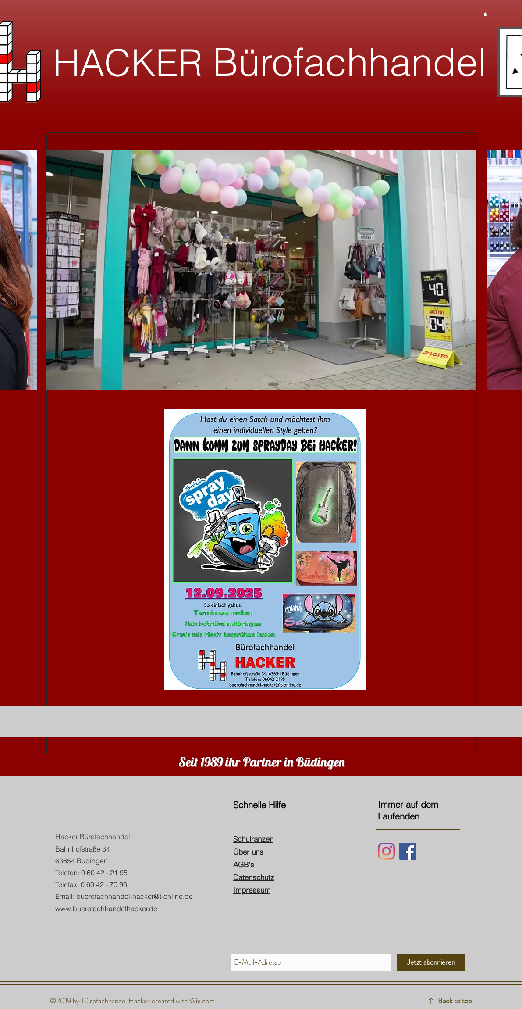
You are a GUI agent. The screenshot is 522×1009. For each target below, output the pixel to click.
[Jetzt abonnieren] (431, 962)
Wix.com (202, 1000)
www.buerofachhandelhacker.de (106, 908)
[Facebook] (407, 851)
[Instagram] (386, 851)
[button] (485, 14)
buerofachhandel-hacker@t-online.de (134, 896)
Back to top (455, 1000)
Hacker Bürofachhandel (92, 836)
